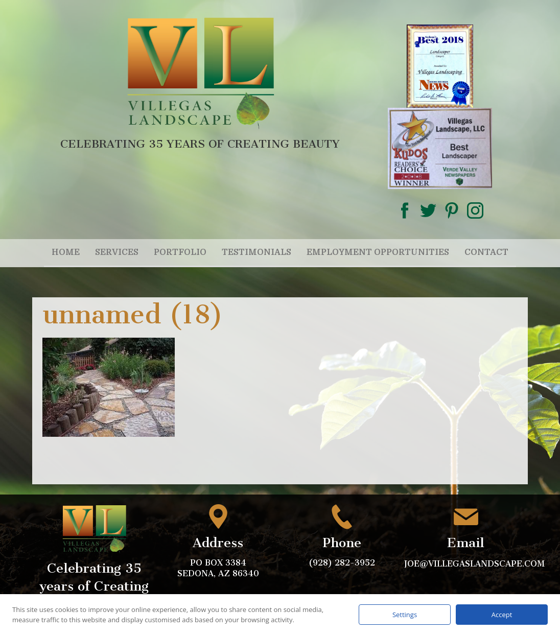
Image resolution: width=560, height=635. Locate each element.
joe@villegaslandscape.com (475, 564)
